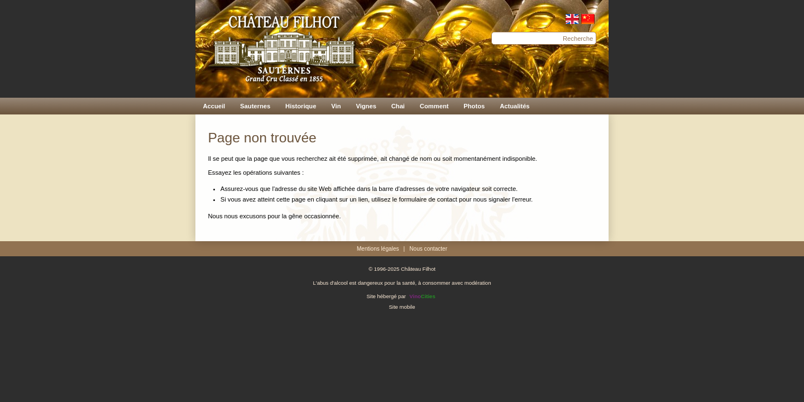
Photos (474, 106)
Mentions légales (378, 249)
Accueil (214, 106)
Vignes (366, 106)
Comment (434, 106)
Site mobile (402, 307)
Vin (336, 106)
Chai (398, 106)
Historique (300, 106)
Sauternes (255, 106)
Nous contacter (428, 249)
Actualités (514, 106)
